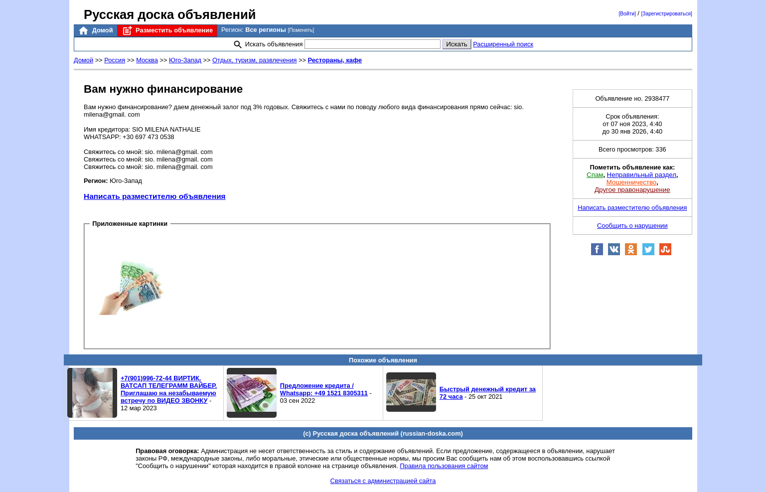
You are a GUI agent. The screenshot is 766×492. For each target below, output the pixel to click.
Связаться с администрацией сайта (383, 481)
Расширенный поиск (503, 44)
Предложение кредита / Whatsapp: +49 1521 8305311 (324, 389)
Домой (95, 30)
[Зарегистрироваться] (666, 13)
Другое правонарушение (632, 189)
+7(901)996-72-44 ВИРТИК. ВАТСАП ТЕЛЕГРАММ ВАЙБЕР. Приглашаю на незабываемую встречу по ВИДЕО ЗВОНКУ (169, 389)
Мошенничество (631, 182)
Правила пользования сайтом (444, 466)
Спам (595, 174)
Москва (147, 60)
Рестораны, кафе (335, 60)
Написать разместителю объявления (154, 196)
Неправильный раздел (641, 174)
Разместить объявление (167, 30)
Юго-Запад (185, 60)
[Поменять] (301, 30)
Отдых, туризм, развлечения (254, 60)
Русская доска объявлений (170, 14)
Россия (114, 60)
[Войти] (626, 13)
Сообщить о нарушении (632, 225)
